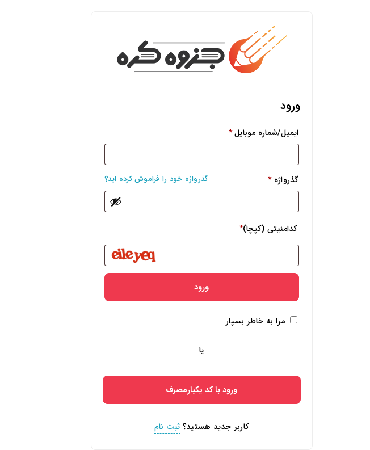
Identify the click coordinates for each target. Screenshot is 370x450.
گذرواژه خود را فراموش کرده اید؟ (140, 179)
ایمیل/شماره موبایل (247, 133)
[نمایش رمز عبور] (99, 201)
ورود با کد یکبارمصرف (185, 390)
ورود (185, 287)
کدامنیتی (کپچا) (252, 228)
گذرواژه (185, 179)
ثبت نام (151, 426)
